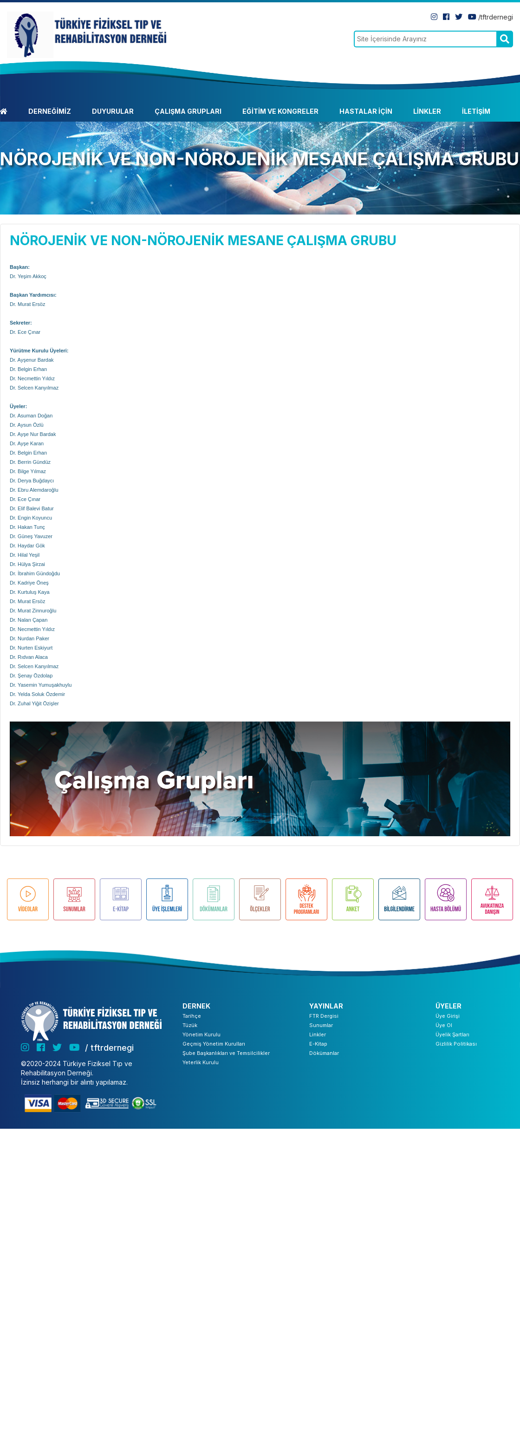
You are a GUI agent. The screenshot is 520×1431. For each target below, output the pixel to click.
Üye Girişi (448, 1016)
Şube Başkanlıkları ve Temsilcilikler (226, 1053)
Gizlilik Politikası (456, 1044)
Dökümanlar (324, 1053)
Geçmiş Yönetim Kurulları (213, 1044)
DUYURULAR (113, 111)
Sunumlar (321, 1025)
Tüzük (189, 1025)
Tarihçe (191, 1016)
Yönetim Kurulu (201, 1034)
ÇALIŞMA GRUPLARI (188, 111)
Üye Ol (444, 1025)
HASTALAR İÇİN (365, 111)
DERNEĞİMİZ (49, 111)
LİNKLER (427, 111)
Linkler (317, 1034)
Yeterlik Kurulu (200, 1062)
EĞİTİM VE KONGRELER (280, 111)
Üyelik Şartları (452, 1034)
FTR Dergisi (323, 1016)
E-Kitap (318, 1044)
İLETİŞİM (476, 111)
